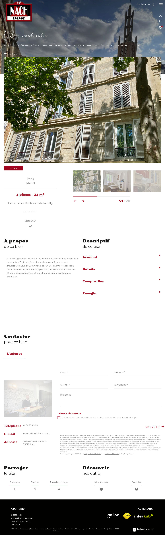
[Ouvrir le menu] (160, 4)
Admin (91, 529)
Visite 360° (30, 221)
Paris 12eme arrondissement (70, 45)
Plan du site (69, 529)
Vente (36, 45)
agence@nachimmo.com (36, 433)
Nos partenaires (101, 529)
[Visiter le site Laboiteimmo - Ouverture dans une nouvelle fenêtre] (143, 530)
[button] (83, 201)
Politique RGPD (114, 529)
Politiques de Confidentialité (92, 454)
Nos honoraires (58, 529)
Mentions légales (81, 529)
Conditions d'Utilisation (112, 454)
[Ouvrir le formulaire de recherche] (146, 5)
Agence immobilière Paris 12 (18, 45)
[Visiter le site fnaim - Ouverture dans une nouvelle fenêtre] (126, 515)
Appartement (93, 45)
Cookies (55, 531)
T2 (103, 45)
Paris (44, 45)
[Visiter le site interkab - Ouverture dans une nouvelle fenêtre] (143, 516)
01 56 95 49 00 (30, 425)
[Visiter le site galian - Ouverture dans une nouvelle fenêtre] (113, 515)
